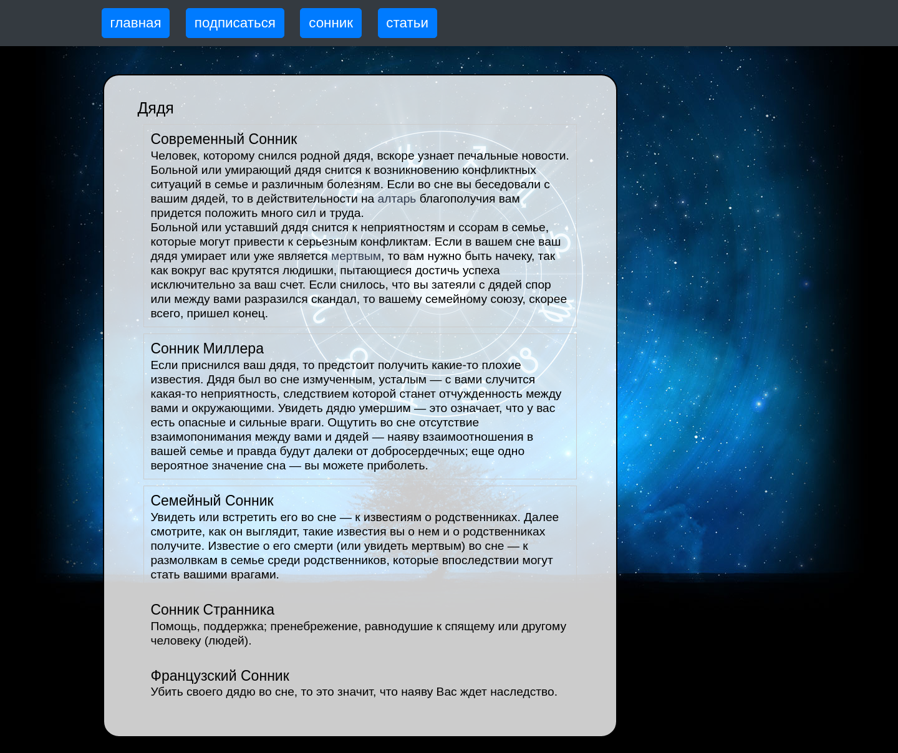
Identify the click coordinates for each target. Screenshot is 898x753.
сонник (331, 23)
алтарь (397, 198)
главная (136, 23)
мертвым (356, 255)
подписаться (235, 23)
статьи (407, 23)
